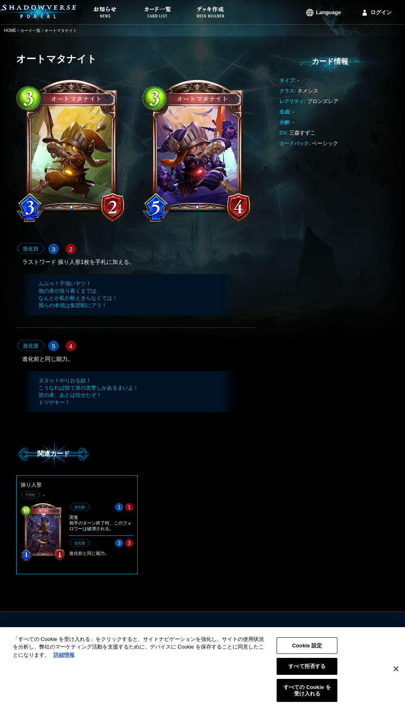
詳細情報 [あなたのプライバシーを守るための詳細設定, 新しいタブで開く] (64, 659)
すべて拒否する (307, 671)
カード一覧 (30, 30)
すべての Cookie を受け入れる (307, 695)
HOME (10, 30)
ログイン (381, 12)
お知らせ (155, 631)
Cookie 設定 (307, 650)
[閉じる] (396, 673)
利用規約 (253, 631)
